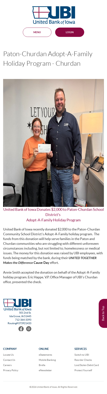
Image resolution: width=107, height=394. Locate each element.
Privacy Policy (10, 370)
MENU (37, 32)
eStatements (45, 354)
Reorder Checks (83, 360)
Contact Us (9, 360)
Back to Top (103, 313)
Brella (42, 365)
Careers (7, 365)
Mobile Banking (47, 360)
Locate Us (8, 354)
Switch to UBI (81, 354)
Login (70, 32)
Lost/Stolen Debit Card (86, 365)
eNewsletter (45, 370)
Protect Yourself (83, 370)
